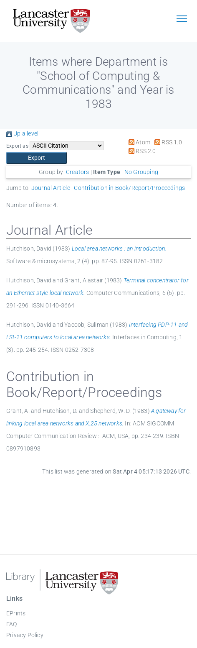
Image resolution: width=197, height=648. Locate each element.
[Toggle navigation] (181, 19)
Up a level (22, 133)
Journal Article (50, 187)
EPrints (15, 613)
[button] (36, 158)
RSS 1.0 (167, 142)
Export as (17, 146)
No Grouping (141, 172)
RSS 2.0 (141, 151)
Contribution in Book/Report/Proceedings (129, 187)
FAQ (11, 624)
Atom (138, 142)
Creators (77, 172)
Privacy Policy (24, 635)
